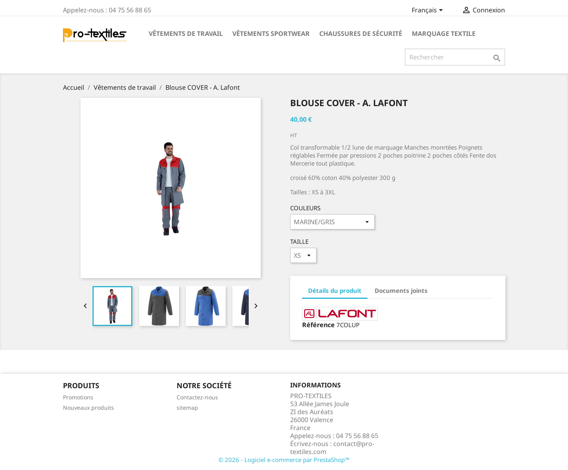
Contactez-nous (197, 397)
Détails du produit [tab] (335, 290)
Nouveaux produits (88, 407)
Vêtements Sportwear (271, 33)
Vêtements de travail (186, 33)
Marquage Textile (444, 33)
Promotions (78, 397)
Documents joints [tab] (401, 290)
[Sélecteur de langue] (429, 11)
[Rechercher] (455, 57)
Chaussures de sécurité (360, 33)
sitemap (187, 407)
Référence (318, 325)
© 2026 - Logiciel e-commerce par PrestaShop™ (284, 460)
